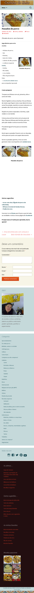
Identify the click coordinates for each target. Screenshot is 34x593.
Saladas (6, 373)
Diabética (4, 379)
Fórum (13, 213)
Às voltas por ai (6, 343)
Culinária (20, 31)
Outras (4, 393)
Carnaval (6, 401)
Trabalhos (4, 437)
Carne (16, 31)
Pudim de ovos (7, 209)
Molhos (4, 390)
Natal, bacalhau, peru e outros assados (14, 406)
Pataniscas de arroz (9, 538)
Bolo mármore (7, 506)
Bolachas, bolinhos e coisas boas (13, 417)
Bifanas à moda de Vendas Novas (13, 207)
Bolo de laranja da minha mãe (11, 500)
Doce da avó (7, 511)
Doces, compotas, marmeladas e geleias (15, 425)
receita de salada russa (11, 80)
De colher (6, 423)
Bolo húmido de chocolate (21, 234)
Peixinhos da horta (9, 535)
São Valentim (7, 412)
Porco (27, 31)
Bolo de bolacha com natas (11, 529)
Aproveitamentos (6, 341)
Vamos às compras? (7, 439)
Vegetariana (5, 442)
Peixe (5, 371)
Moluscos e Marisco (9, 368)
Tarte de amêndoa (9, 503)
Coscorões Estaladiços (10, 485)
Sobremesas (5, 415)
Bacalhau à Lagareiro (9, 487)
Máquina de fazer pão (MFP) (9, 387)
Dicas (3, 382)
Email (4, 271)
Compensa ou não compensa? (10, 357)
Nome (4, 267)
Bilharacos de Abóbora (10, 482)
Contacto (18, 588)
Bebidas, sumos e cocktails (9, 346)
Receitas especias (7, 399)
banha (4, 65)
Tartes (5, 434)
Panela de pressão (7, 396)
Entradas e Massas (9, 365)
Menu (3, 8)
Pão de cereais (8, 540)
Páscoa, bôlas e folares (10, 409)
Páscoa (6, 431)
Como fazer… (5, 354)
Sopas (5, 376)
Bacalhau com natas (9, 532)
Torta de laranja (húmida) (10, 508)
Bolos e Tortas (7, 420)
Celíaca (4, 352)
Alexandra (6, 33)
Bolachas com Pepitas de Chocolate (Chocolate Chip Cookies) (11, 474)
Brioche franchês (8, 543)
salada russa (26, 142)
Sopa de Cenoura (8, 470)
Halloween (6, 404)
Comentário (6, 255)
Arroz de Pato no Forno (10, 479)
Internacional (5, 385)
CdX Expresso (5, 349)
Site (3, 275)
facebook (29, 215)
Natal (5, 428)
